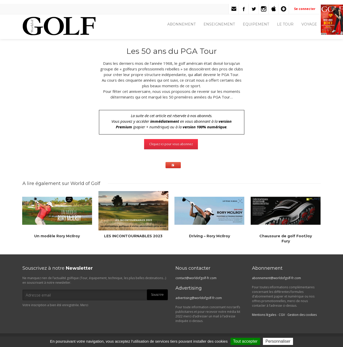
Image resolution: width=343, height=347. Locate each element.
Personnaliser (277, 341)
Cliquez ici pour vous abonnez (171, 144)
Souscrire (157, 294)
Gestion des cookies (302, 315)
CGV (282, 315)
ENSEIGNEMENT (219, 24)
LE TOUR (285, 24)
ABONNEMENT (181, 24)
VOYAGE (309, 24)
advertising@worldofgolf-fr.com (198, 298)
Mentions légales (264, 315)
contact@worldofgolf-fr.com (196, 278)
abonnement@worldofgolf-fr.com (276, 278)
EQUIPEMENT (256, 24)
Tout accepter (245, 341)
